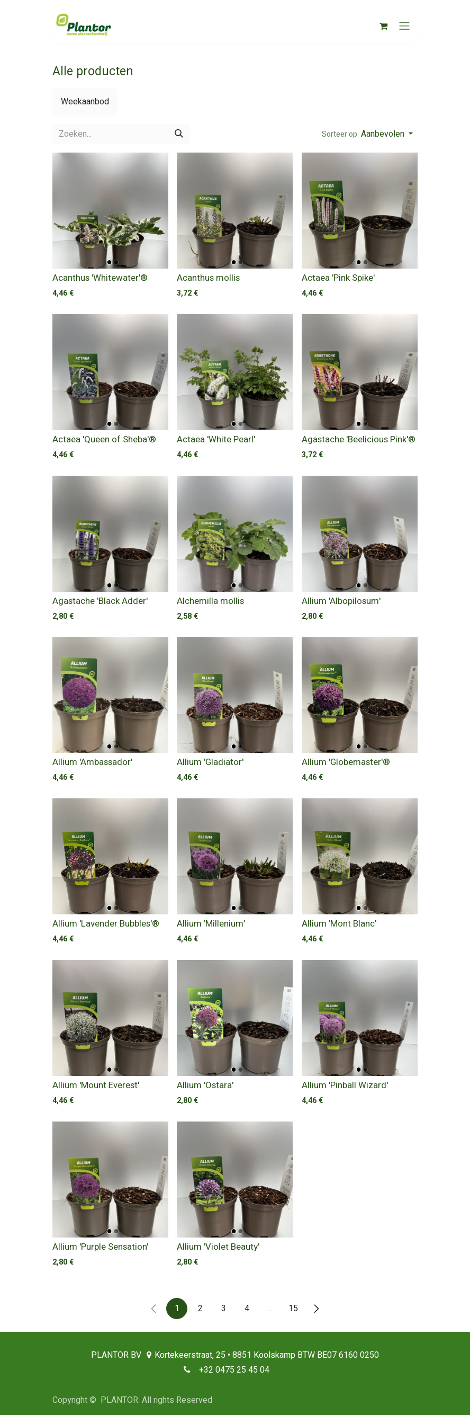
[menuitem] (85, 101)
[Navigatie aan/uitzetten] (404, 26)
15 (293, 1308)
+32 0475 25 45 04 (234, 1370)
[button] (367, 134)
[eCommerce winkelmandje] (383, 26)
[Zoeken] (179, 134)
